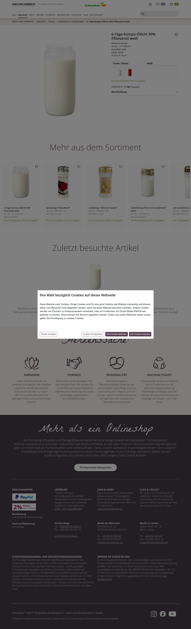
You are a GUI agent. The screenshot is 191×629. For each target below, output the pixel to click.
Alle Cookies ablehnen (117, 334)
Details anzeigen (48, 334)
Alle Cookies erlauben (140, 334)
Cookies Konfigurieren (93, 334)
